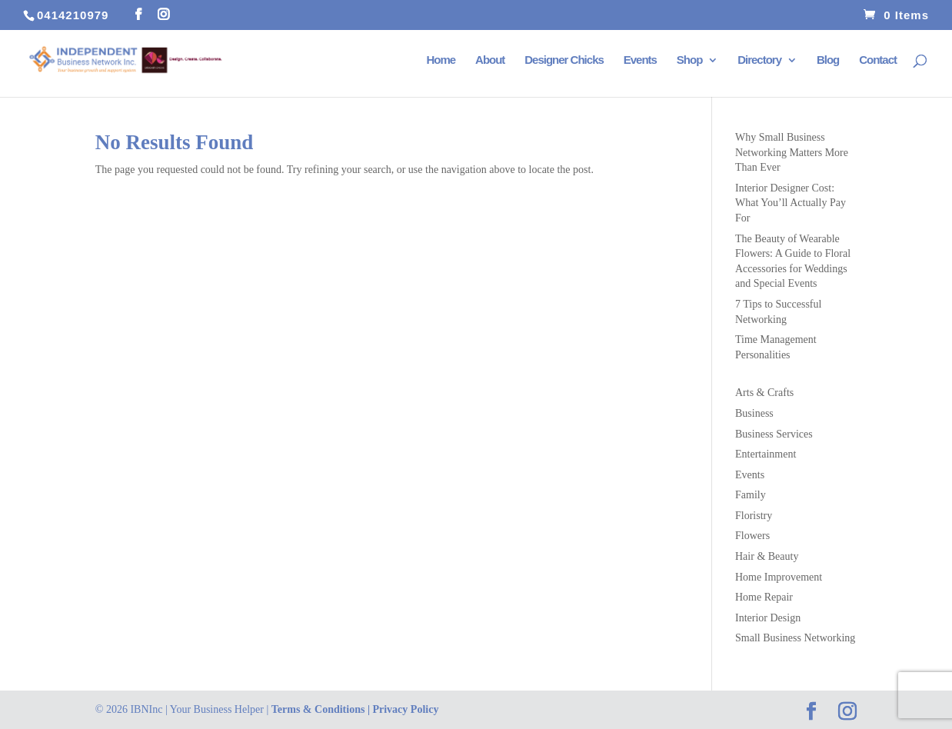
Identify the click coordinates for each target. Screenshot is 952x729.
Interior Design (768, 618)
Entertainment (765, 454)
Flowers (752, 535)
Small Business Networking (795, 638)
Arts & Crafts (764, 392)
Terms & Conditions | (322, 709)
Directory (759, 60)
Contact (878, 60)
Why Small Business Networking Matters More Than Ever (791, 152)
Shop (690, 60)
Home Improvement (778, 577)
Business (754, 413)
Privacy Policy (405, 709)
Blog (828, 60)
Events (640, 60)
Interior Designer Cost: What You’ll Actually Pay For (790, 203)
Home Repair (764, 597)
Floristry (753, 515)
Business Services (774, 434)
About (489, 60)
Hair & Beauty (766, 556)
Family (750, 495)
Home (440, 60)
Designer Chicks (564, 60)
